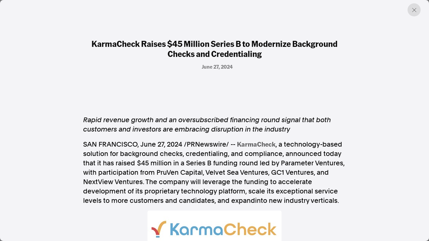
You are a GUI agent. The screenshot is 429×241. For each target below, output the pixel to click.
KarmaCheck (256, 144)
